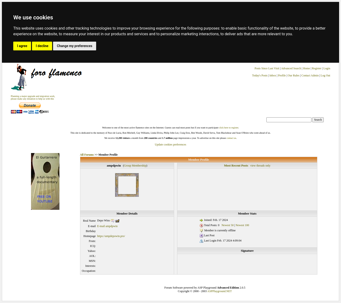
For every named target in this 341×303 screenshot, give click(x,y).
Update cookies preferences (170, 144)
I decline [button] (42, 46)
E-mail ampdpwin (107, 226)
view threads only (260, 165)
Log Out (325, 75)
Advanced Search (291, 68)
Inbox (272, 75)
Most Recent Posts (236, 165)
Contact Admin (310, 75)
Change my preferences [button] (74, 46)
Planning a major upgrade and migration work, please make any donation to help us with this (33, 97)
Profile (282, 75)
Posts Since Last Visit (267, 68)
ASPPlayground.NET (219, 291)
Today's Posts (259, 75)
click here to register (228, 127)
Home (306, 68)
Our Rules (293, 75)
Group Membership (135, 165)
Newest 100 (242, 225)
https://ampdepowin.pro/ (111, 236)
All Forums (87, 154)
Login (326, 68)
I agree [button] (22, 46)
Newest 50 (227, 225)
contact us (231, 138)
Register (317, 68)
